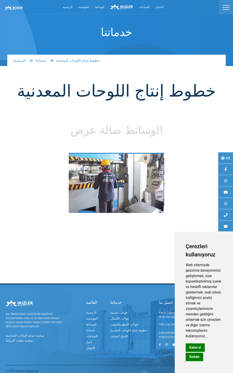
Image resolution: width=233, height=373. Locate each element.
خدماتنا (40, 60)
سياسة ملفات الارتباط (18, 340)
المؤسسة (83, 6)
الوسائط (99, 6)
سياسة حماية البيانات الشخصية (23, 336)
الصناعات (144, 6)
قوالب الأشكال (121, 318)
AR (225, 158)
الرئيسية (67, 6)
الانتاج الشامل (120, 334)
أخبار (90, 340)
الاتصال (159, 6)
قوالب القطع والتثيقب (125, 323)
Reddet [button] (194, 357)
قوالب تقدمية (120, 313)
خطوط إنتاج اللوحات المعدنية (129, 329)
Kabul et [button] (195, 347)
